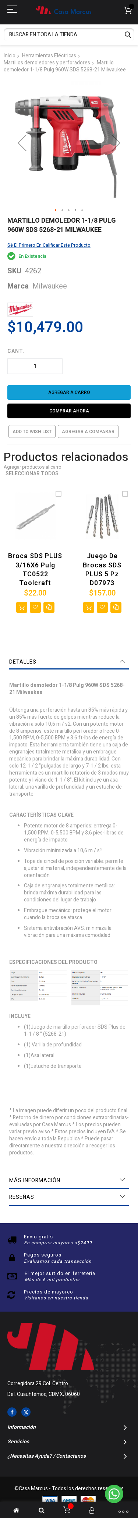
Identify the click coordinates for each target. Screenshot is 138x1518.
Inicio (9, 56)
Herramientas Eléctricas (49, 56)
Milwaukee (49, 286)
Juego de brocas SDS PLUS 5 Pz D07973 (102, 569)
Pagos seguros (42, 1254)
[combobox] (69, 34)
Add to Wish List (32, 431)
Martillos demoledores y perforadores (47, 63)
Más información (34, 1180)
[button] (22, 143)
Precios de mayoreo (48, 1291)
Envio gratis (38, 1236)
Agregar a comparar (88, 431)
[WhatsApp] (114, 1494)
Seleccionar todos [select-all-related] (32, 474)
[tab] (69, 662)
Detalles (22, 662)
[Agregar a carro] (69, 392)
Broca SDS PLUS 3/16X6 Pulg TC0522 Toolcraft (35, 569)
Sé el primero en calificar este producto (49, 245)
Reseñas (21, 1197)
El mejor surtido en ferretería (60, 1273)
